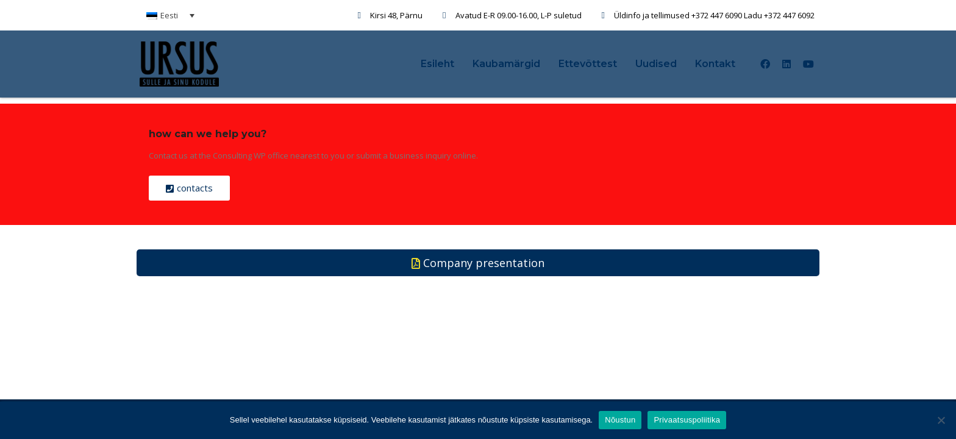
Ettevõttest (587, 64)
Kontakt (715, 64)
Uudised (656, 64)
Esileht (437, 64)
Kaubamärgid (506, 64)
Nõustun (620, 419)
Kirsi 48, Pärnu (396, 15)
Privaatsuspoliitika (687, 419)
